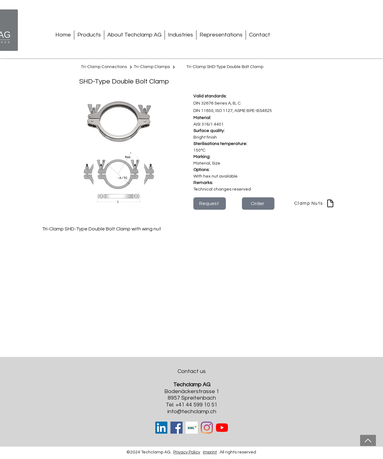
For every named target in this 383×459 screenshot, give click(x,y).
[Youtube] (222, 428)
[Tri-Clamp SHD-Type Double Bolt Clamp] (225, 67)
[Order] (258, 203)
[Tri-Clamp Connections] (106, 67)
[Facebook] (176, 428)
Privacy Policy (186, 452)
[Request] (209, 203)
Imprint (210, 452)
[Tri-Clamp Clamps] (154, 67)
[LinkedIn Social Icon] (161, 428)
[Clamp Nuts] (314, 203)
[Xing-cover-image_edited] (192, 428)
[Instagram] (207, 428)
